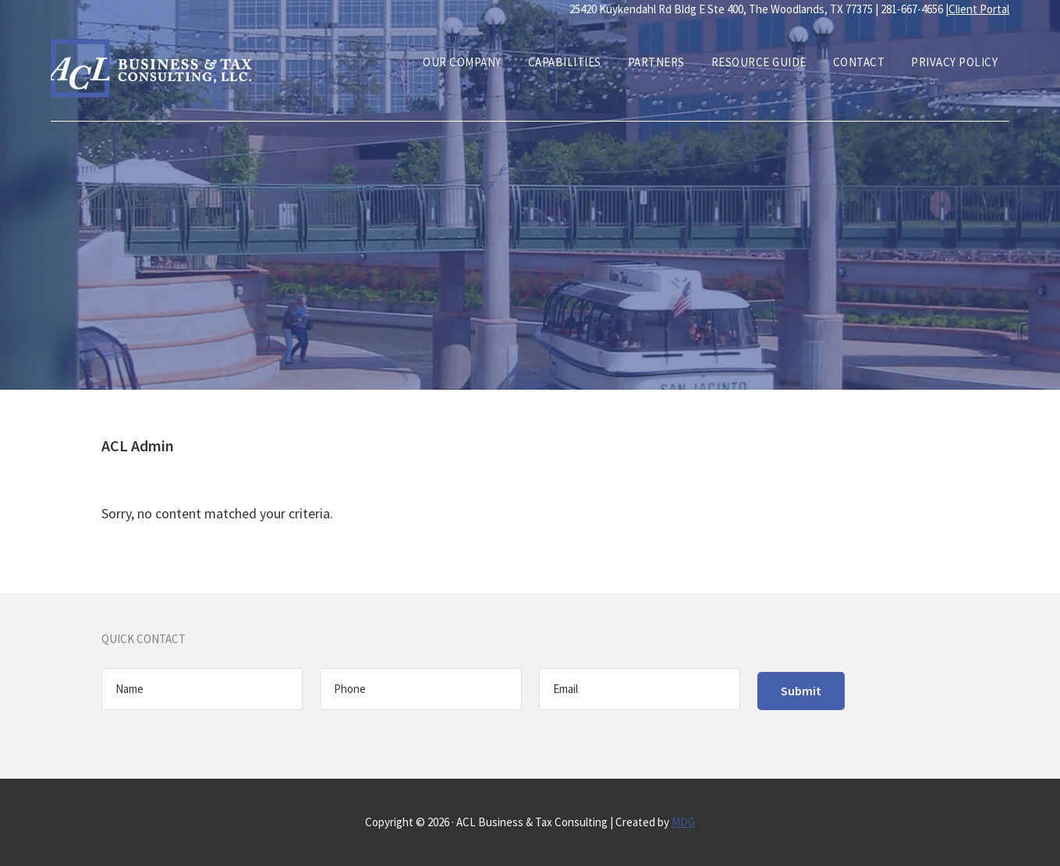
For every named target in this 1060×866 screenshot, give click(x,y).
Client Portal (978, 9)
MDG (683, 822)
